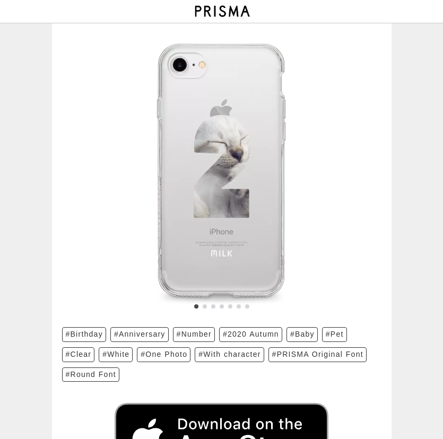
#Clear (79, 354)
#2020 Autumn (251, 334)
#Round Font (91, 374)
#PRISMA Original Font (317, 354)
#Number (194, 334)
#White (115, 354)
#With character (229, 354)
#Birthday (84, 334)
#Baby (302, 334)
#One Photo (164, 354)
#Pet (335, 334)
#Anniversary (140, 334)
